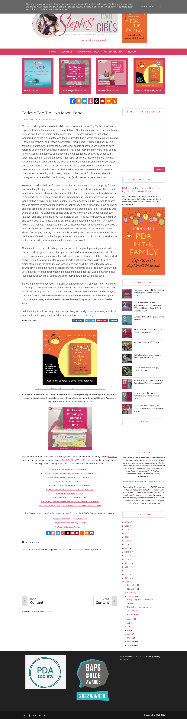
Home (52, 51)
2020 (127, 544)
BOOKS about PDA (88, 51)
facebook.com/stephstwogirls (74, 519)
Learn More (147, 7)
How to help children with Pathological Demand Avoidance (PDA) (147, 395)
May (129, 630)
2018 (127, 552)
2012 (127, 574)
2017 (127, 555)
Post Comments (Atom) (44, 611)
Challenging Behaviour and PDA (69, 493)
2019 (127, 548)
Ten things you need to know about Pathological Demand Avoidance (70, 473)
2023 (127, 533)
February (131, 641)
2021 (127, 541)
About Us (67, 51)
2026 (127, 522)
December (132, 585)
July (129, 623)
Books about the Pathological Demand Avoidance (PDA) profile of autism (70, 505)
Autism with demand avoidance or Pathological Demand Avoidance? (70, 501)
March (130, 638)
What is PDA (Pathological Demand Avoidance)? (70, 469)
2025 (127, 526)
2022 (127, 537)
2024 (127, 529)
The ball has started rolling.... (139, 607)
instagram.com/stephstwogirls (74, 523)
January (130, 645)
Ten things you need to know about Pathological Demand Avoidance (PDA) (149, 292)
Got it (159, 7)
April (129, 634)
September (132, 596)
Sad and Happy (133, 614)
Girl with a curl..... (134, 603)
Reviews (133, 51)
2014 (127, 567)
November (132, 589)
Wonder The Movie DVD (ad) (146, 342)
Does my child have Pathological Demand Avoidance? (69, 477)
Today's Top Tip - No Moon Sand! (141, 599)
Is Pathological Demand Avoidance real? (70, 497)
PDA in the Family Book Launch (77, 401)
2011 (127, 578)
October (131, 592)
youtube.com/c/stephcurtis (74, 527)
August (130, 619)
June (129, 626)
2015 (127, 563)
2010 (127, 582)
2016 (127, 559)
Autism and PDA (113, 51)
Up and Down (132, 611)
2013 (127, 570)
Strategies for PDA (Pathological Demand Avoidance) (69, 485)
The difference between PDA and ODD (70, 481)
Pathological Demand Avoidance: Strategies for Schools (70, 489)
